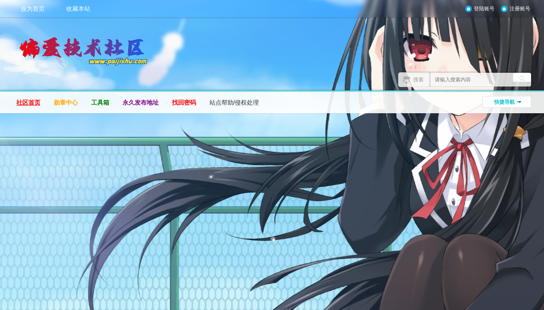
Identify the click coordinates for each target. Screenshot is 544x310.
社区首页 (28, 102)
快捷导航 (504, 102)
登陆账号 (484, 9)
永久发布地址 (141, 102)
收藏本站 (78, 8)
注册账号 (520, 9)
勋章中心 (66, 102)
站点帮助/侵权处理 (234, 102)
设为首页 (33, 8)
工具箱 (100, 102)
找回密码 (184, 102)
